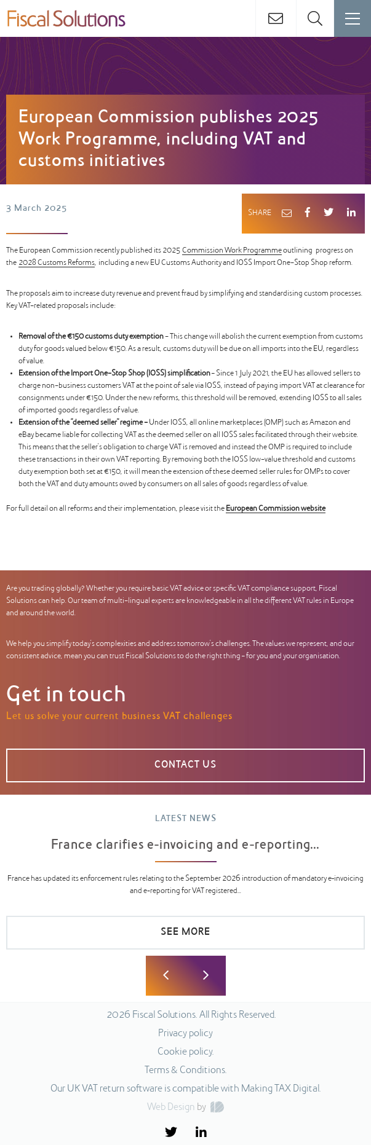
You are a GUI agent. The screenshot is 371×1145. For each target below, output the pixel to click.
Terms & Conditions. (186, 1071)
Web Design (171, 1107)
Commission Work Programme (232, 250)
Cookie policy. (186, 1052)
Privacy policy (185, 1034)
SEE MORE (185, 932)
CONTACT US (185, 765)
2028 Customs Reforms (56, 263)
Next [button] (206, 976)
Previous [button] (166, 976)
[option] (185, 887)
